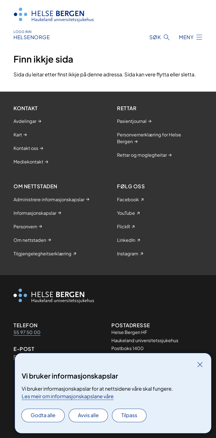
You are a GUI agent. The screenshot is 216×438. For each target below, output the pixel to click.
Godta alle (43, 415)
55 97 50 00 (27, 332)
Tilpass (129, 415)
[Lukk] (199, 364)
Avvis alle (88, 415)
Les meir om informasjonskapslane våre (68, 396)
